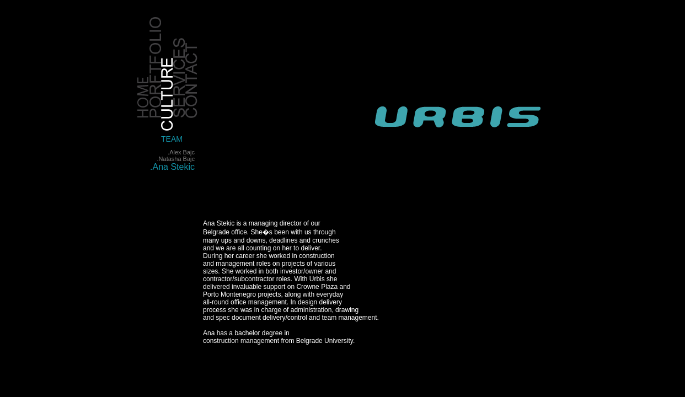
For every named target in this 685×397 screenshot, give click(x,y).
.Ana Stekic (172, 166)
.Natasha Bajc (176, 158)
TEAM (172, 139)
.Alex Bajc (181, 152)
